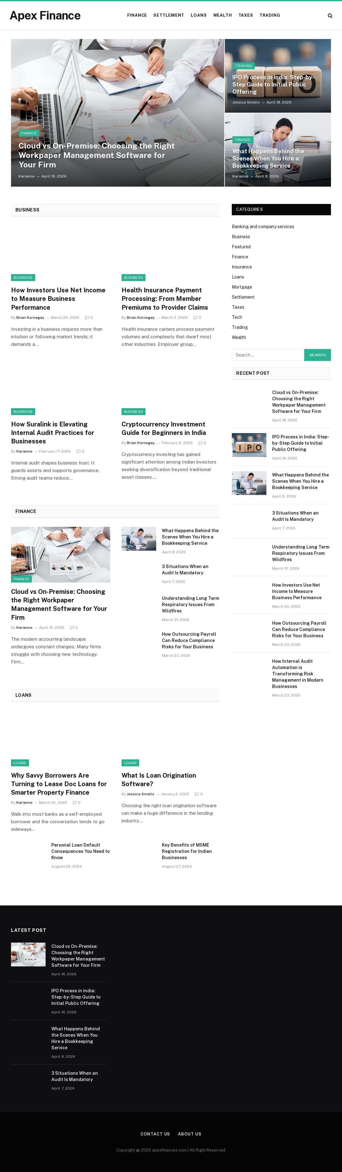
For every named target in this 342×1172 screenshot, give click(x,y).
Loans (199, 15)
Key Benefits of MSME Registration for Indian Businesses (187, 851)
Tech (237, 317)
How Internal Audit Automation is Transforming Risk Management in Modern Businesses (297, 674)
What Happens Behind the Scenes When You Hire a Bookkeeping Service (268, 158)
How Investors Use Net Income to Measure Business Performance (58, 298)
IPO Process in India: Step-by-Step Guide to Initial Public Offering (273, 84)
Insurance (242, 266)
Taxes (245, 15)
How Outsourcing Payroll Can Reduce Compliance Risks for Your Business (189, 640)
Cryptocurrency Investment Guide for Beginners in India (164, 428)
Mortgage (242, 287)
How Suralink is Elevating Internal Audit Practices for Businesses (52, 432)
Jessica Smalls (246, 102)
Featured (241, 246)
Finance (137, 15)
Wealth (222, 15)
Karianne (27, 176)
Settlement (168, 15)
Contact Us (155, 1134)
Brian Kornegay (30, 317)
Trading (269, 15)
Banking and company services (263, 226)
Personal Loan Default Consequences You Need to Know (80, 851)
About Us (189, 1134)
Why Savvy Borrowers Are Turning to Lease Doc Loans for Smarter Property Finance (59, 784)
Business (23, 277)
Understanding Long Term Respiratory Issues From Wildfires (190, 604)
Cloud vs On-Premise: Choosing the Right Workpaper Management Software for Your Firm (97, 155)
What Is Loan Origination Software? (159, 780)
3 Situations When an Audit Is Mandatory (185, 569)
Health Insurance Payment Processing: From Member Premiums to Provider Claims (165, 298)
